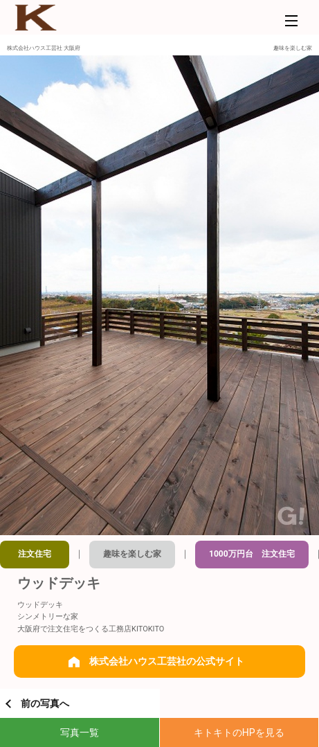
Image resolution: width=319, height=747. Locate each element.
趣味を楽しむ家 (132, 554)
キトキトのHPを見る (239, 732)
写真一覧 (79, 732)
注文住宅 (34, 554)
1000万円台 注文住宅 (252, 554)
